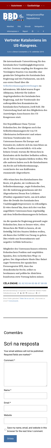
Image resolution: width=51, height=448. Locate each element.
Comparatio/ (22, 290)
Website (8, 415)
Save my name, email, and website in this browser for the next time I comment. (27, 429)
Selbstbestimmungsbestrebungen (20, 85)
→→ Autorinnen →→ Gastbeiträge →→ (25, 5)
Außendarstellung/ (11, 290)
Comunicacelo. (14, 300)
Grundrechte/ (31, 290)
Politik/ (44, 290)
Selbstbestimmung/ (9, 293)
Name (7, 390)
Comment (9, 360)
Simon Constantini (20, 52)
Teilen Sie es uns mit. (27, 298)
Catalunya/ (31, 293)
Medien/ (38, 290)
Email (7, 402)
